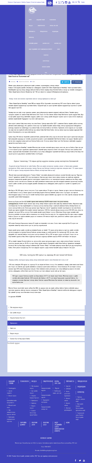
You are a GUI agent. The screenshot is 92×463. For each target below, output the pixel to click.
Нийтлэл (12, 328)
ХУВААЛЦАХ (77, 82)
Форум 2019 (26, 31)
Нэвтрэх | (10, 2)
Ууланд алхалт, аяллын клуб (80, 399)
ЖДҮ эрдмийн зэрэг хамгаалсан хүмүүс (58, 31)
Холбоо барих (46, 49)
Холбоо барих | (26, 2)
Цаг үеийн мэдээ (14, 313)
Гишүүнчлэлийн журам (46, 388)
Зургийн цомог (14, 31)
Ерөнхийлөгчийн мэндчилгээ (12, 401)
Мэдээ (43, 19)
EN (76, 2)
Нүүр (11, 19)
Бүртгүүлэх (46, 43)
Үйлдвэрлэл (13, 25)
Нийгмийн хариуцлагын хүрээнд (11, 419)
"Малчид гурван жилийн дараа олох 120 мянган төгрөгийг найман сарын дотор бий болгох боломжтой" (44, 75)
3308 (33, 81)
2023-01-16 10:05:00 (24, 81)
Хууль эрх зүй (66, 19)
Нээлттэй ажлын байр (37, 2)
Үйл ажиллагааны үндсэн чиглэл (11, 412)
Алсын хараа (11, 396)
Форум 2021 (38, 31)
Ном (76, 31)
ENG (46, 55)
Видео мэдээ (13, 333)
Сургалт (67, 386)
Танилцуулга (11, 388)
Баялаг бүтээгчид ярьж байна (19, 339)
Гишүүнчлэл (53, 19)
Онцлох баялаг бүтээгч (16, 318)
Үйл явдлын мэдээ (15, 307)
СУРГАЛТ (67, 389)
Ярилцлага (12, 323)
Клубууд (35, 25)
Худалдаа (25, 25)
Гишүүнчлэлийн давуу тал (46, 407)
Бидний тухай (21, 19)
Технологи (33, 19)
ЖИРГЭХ (65, 82)
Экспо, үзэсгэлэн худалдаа (67, 394)
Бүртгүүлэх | (17, 2)
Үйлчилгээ (78, 19)
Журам (56, 388)
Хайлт (81, 2)
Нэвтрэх (46, 37)
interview (13, 81)
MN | (73, 2)
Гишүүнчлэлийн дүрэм (46, 395)
